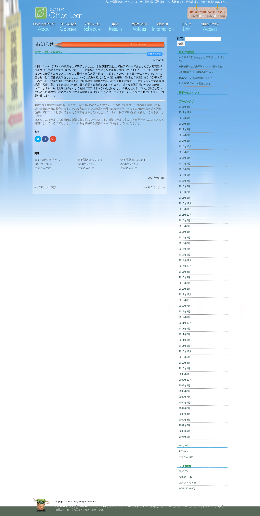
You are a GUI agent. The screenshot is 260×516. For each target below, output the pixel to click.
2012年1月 (184, 317)
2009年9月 (184, 385)
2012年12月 (185, 294)
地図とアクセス (63, 509)
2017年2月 (184, 140)
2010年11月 (185, 351)
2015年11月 (185, 209)
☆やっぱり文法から (48, 52)
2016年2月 (184, 192)
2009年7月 (184, 396)
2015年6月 (184, 226)
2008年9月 (184, 431)
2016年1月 (184, 197)
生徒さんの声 (154, 54)
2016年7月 (184, 163)
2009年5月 (184, 408)
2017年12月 (185, 112)
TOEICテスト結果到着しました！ (197, 77)
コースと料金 (173, 506)
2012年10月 (185, 300)
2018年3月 (184, 106)
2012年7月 (184, 305)
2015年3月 (184, 243)
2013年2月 (184, 288)
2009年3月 (184, 419)
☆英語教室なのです (90, 159)
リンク (217, 506)
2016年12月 (185, 146)
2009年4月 (184, 414)
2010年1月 (184, 368)
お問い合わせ (157, 506)
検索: (180, 38)
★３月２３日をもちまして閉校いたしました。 (202, 59)
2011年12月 (185, 323)
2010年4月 (184, 362)
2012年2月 (184, 311)
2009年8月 (184, 391)
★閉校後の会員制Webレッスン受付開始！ (202, 66)
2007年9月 (184, 436)
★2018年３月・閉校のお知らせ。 (197, 72)
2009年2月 (184, 425)
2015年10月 (185, 214)
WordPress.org (187, 488)
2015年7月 (184, 220)
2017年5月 (184, 123)
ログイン (183, 471)
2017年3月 (184, 135)
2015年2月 (184, 249)
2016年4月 (184, 180)
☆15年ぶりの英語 (48, 187)
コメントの (188, 482)
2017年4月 (184, 129)
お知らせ (183, 451)
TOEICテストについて (111, 506)
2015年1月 (184, 254)
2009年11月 (185, 374)
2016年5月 (184, 175)
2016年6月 (184, 169)
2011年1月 (184, 345)
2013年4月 (184, 277)
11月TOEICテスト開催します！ (196, 83)
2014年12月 (185, 260)
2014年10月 (185, 266)
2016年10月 (185, 152)
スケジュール (205, 506)
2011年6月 (184, 334)
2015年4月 (184, 237)
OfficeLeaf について (65, 506)
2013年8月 (184, 271)
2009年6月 (184, 402)
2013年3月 (184, 283)
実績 (94, 509)
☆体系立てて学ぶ (152, 187)
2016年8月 (184, 157)
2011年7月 (184, 328)
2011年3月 (184, 340)
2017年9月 (184, 118)
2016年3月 (184, 186)
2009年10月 (185, 379)
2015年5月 (184, 231)
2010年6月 (184, 357)
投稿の (185, 477)
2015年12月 (185, 203)
